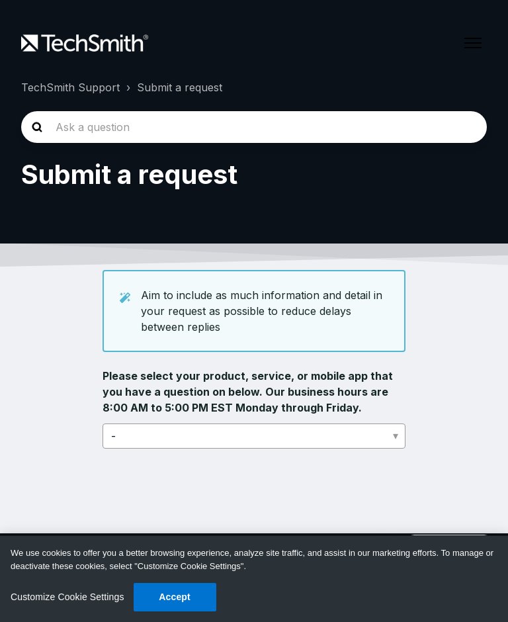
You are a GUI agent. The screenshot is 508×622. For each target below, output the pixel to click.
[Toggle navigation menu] (473, 43)
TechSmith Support (70, 87)
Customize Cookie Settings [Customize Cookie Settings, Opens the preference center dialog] (67, 597)
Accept (174, 597)
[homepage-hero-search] (254, 127)
